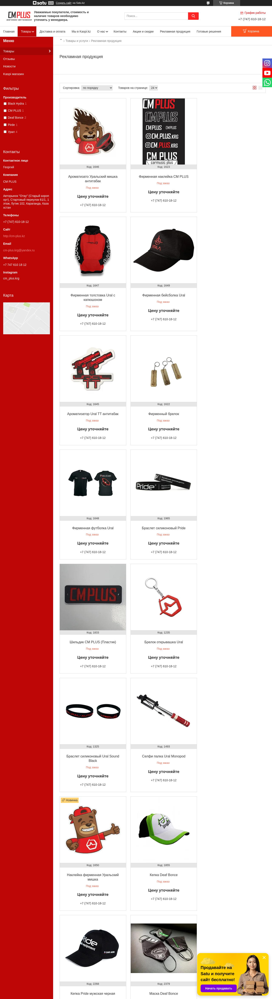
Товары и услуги (76, 41)
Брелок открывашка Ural (92, 520)
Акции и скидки (143, 31)
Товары (26, 31)
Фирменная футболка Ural (92, 407)
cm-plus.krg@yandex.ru (19, 250)
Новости (9, 66)
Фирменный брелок (232, 293)
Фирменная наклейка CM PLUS (162, 176)
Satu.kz (154, 991)
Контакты (119, 31)
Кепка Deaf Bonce (162, 638)
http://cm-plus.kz (14, 236)
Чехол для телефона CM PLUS (232, 755)
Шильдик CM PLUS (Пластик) (232, 407)
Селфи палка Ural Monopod (232, 520)
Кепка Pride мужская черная (232, 638)
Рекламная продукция (175, 31)
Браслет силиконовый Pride (162, 407)
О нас (101, 31)
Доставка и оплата (52, 31)
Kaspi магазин (13, 74)
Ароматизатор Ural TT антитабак (162, 293)
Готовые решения (209, 31)
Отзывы (9, 59)
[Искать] (193, 16)
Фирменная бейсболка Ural (92, 293)
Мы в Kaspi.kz (81, 31)
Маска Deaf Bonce (92, 755)
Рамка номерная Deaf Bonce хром (92, 869)
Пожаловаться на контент (143, 994)
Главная (8, 31)
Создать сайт (64, 2)
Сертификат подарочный (162, 755)
